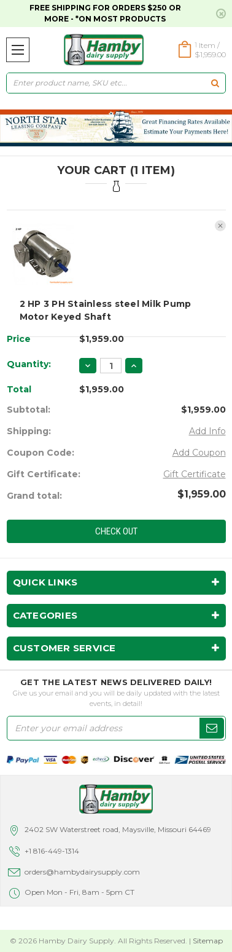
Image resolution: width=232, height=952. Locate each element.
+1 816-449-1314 (52, 850)
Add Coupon (199, 452)
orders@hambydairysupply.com (82, 871)
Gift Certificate (194, 474)
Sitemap (208, 940)
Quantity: (29, 364)
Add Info (207, 431)
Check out (116, 531)
